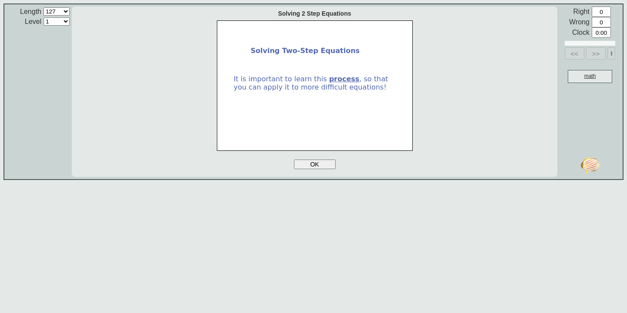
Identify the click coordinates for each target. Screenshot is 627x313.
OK (314, 164)
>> (596, 53)
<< (575, 53)
